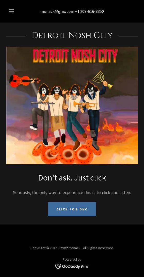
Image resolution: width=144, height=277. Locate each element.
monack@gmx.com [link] (57, 11)
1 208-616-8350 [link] (90, 11)
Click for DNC (71, 209)
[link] (72, 265)
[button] (12, 11)
